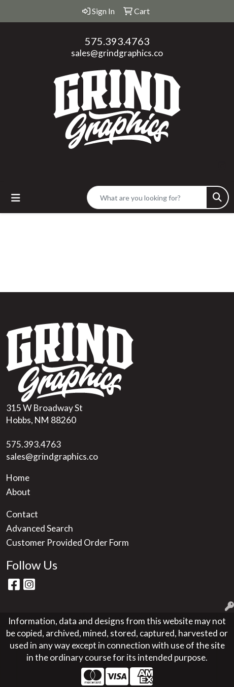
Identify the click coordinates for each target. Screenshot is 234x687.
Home (17, 477)
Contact (22, 514)
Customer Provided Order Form (67, 542)
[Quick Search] (147, 197)
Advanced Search (39, 528)
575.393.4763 (117, 41)
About (18, 492)
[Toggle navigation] (15, 197)
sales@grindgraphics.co (117, 53)
